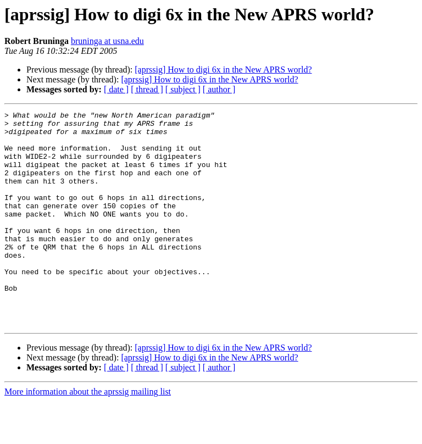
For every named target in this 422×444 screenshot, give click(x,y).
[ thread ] (147, 89)
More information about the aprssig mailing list (87, 434)
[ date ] (116, 89)
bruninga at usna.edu (107, 41)
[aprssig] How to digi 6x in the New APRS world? (223, 69)
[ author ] (219, 89)
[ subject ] (183, 89)
